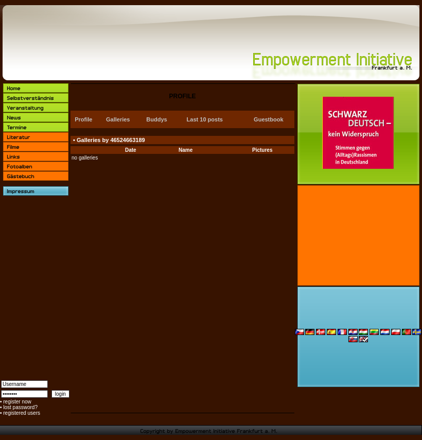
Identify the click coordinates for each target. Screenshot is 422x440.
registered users (21, 413)
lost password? (20, 407)
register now (17, 401)
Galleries (118, 119)
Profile (83, 119)
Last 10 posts (205, 119)
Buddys (156, 119)
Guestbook (268, 119)
